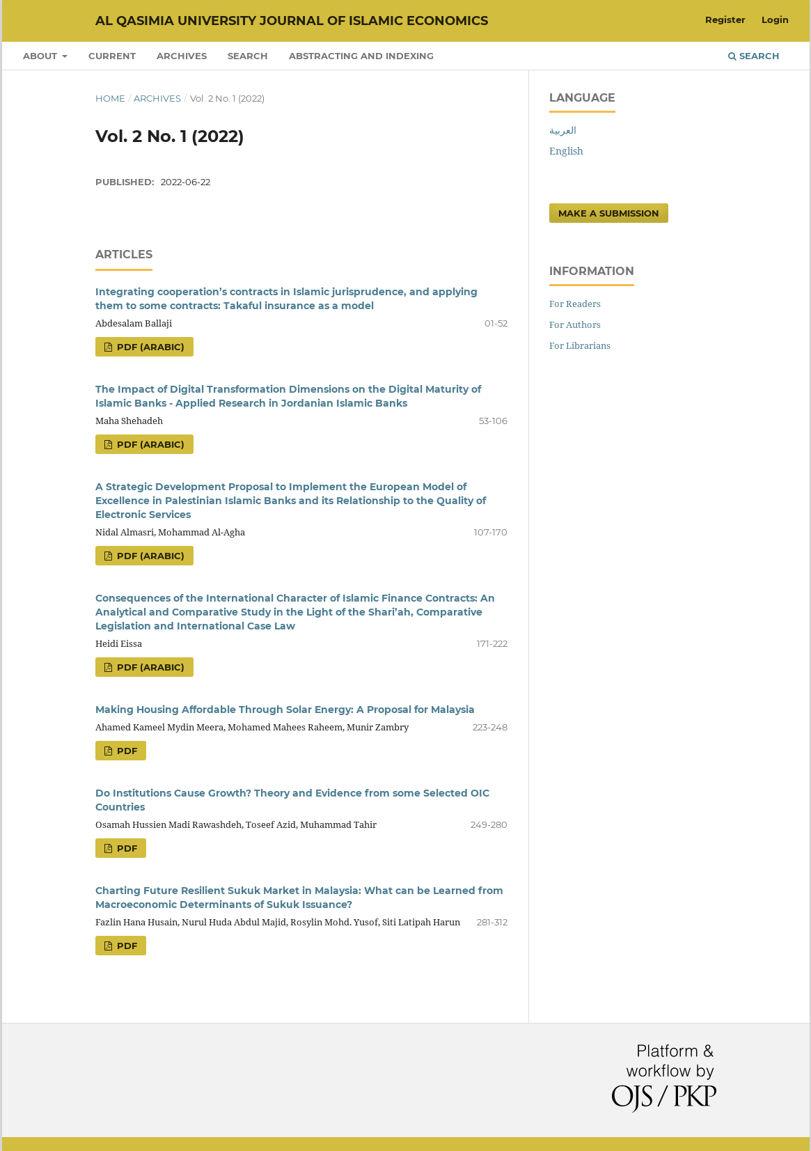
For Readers (575, 303)
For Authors (575, 324)
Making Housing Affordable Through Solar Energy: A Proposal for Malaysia (285, 709)
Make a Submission (608, 213)
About (41, 55)
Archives (182, 55)
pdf (125, 750)
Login (775, 19)
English (566, 150)
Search (248, 55)
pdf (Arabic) (149, 346)
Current (112, 55)
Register (725, 19)
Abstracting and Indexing (361, 55)
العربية (562, 129)
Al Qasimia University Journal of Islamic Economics (291, 21)
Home (110, 98)
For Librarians (580, 345)
